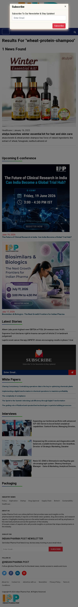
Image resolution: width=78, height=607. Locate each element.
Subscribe (59, 26)
